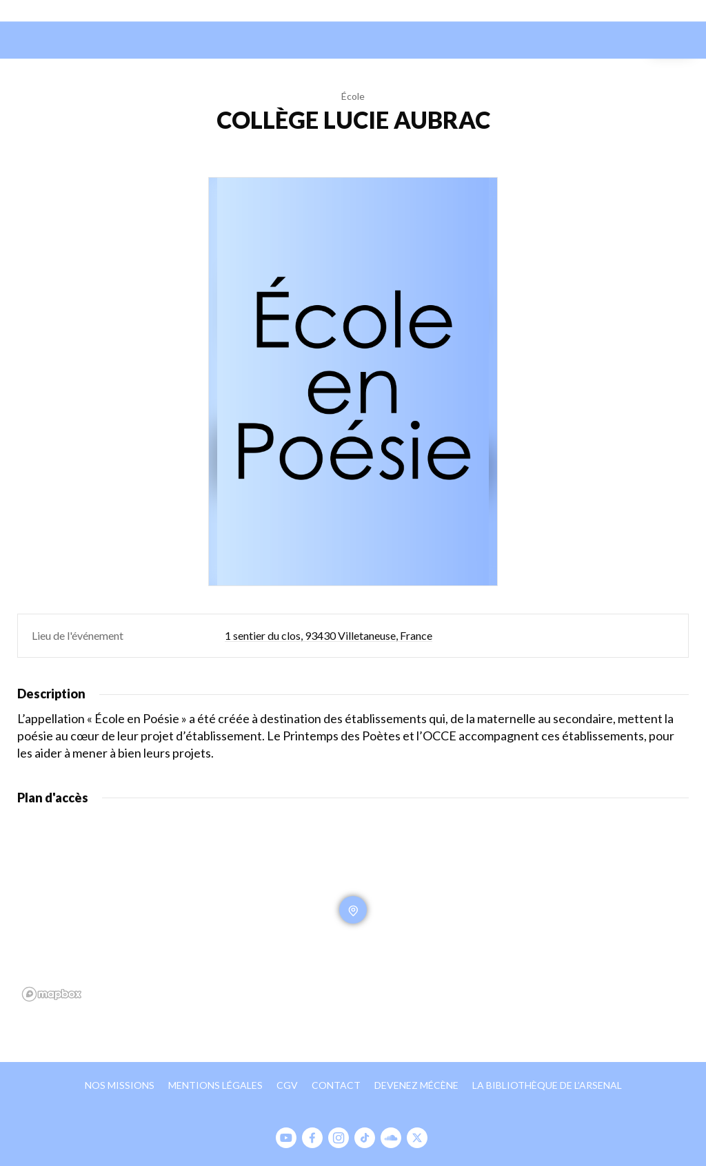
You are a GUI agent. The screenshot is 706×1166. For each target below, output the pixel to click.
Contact (336, 1085)
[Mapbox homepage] (51, 994)
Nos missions (119, 1085)
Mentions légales (215, 1085)
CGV (287, 1085)
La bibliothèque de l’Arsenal (547, 1085)
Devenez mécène (416, 1085)
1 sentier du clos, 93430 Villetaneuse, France (328, 635)
